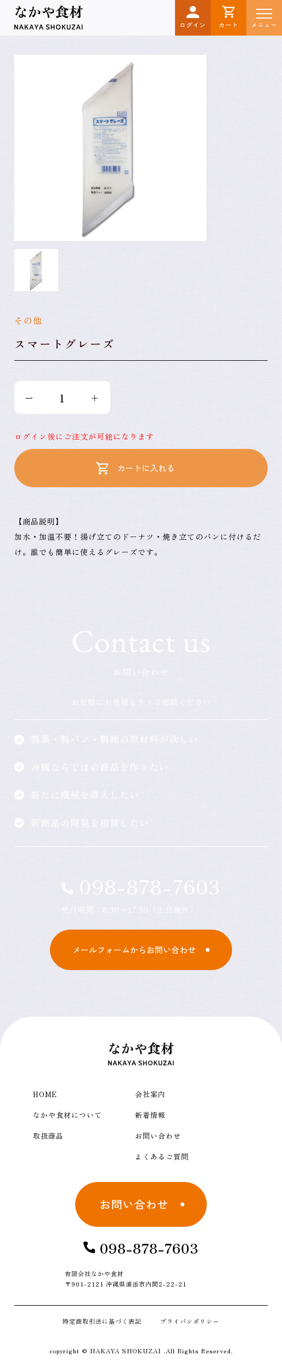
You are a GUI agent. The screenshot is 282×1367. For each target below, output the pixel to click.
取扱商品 (48, 1135)
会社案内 (150, 1094)
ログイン (193, 17)
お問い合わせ (158, 1135)
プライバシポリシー (189, 1321)
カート (229, 17)
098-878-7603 (141, 886)
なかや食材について (67, 1115)
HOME (45, 1094)
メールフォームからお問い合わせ (134, 949)
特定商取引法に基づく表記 (102, 1321)
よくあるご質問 (162, 1156)
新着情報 (150, 1115)
